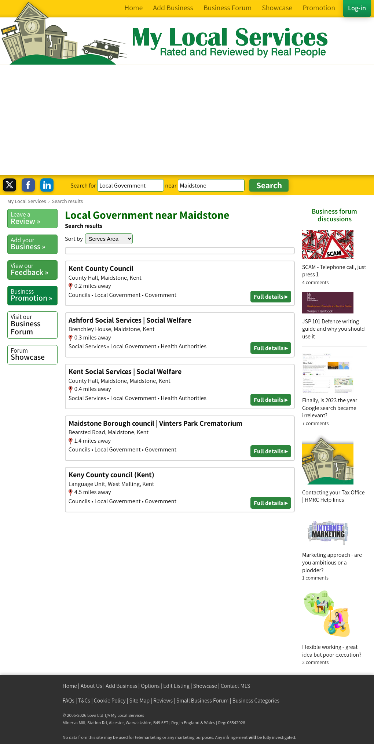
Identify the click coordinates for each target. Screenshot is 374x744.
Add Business (121, 685)
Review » (34, 218)
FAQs (68, 700)
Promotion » (34, 295)
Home (70, 685)
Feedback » (34, 269)
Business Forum (34, 324)
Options (150, 685)
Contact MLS (235, 685)
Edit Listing (176, 685)
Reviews (163, 700)
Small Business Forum (202, 700)
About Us (91, 685)
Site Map (139, 700)
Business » (34, 244)
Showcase (34, 354)
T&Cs (84, 700)
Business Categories (255, 700)
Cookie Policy (110, 700)
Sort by (74, 239)
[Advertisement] (187, 119)
